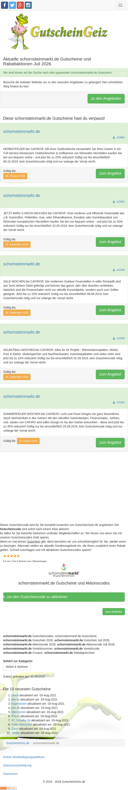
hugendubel (19, 703)
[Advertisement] (64, 493)
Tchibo (15, 733)
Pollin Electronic (21, 724)
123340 (119, 269)
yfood (14, 695)
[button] (64, 569)
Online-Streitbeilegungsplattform (24, 757)
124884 (119, 137)
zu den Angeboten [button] (106, 98)
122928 (119, 338)
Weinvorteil (18, 712)
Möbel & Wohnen (17, 666)
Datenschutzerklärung (17, 765)
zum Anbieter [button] (113, 611)
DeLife (15, 707)
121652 (119, 402)
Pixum (15, 716)
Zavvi (14, 728)
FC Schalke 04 (20, 720)
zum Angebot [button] (110, 173)
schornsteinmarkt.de (21, 131)
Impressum (10, 773)
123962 (119, 201)
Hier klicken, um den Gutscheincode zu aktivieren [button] (38, 597)
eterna (15, 699)
